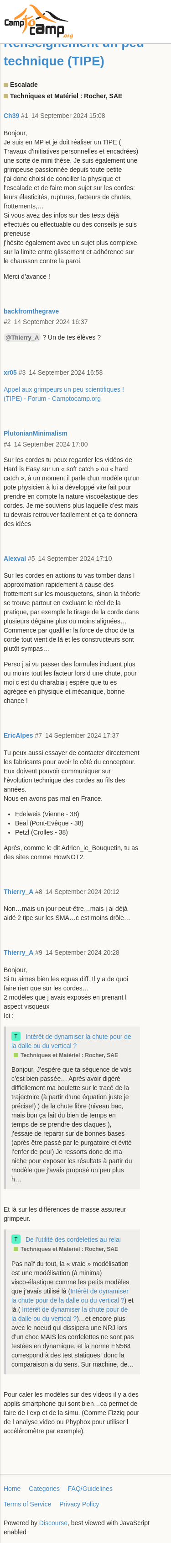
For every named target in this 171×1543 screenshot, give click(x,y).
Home (12, 1488)
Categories (44, 1488)
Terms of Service (27, 1504)
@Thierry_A (22, 337)
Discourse (53, 1523)
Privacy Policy (79, 1504)
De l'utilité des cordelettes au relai (73, 1239)
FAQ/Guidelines (90, 1488)
